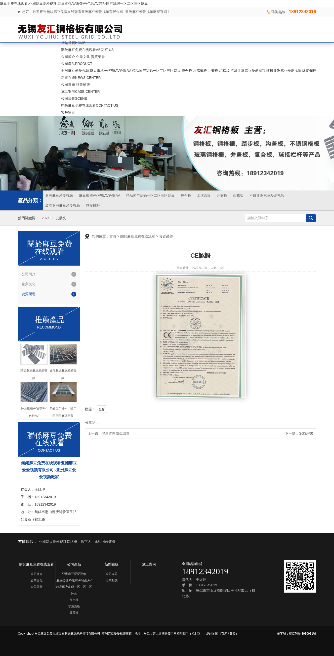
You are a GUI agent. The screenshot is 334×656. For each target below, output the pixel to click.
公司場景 (74, 98)
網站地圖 (212, 633)
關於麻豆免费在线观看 (87, 50)
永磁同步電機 (105, 542)
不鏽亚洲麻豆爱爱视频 (248, 71)
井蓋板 (213, 71)
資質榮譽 (98, 57)
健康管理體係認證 (115, 433)
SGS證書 (306, 433)
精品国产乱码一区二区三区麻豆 (156, 71)
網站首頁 (73, 43)
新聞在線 (81, 78)
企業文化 (83, 57)
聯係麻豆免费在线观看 (89, 105)
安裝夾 (61, 218)
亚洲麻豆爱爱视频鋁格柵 (58, 542)
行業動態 (83, 85)
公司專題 (68, 85)
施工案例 (80, 92)
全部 (101, 409)
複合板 (187, 71)
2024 (45, 218)
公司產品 (76, 64)
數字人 (86, 542)
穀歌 (233, 633)
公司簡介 (68, 57)
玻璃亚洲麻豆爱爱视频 (283, 71)
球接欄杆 (309, 71)
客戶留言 (68, 112)
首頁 (112, 236)
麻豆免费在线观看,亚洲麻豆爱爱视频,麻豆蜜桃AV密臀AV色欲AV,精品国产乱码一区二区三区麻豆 (74, 3)
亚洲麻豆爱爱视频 (75, 71)
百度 (224, 633)
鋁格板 (224, 71)
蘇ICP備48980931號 (302, 633)
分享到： (92, 422)
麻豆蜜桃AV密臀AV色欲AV (110, 71)
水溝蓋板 (200, 71)
